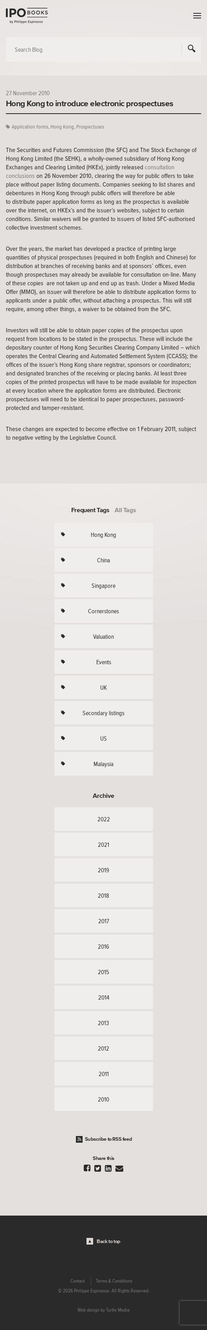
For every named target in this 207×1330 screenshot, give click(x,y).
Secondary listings (103, 712)
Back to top (109, 1241)
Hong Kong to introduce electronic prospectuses (89, 103)
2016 (103, 946)
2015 (103, 971)
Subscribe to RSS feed (108, 1139)
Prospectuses (90, 127)
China (103, 560)
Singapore (103, 585)
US (103, 738)
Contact (77, 1281)
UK (103, 687)
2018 (103, 895)
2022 (103, 819)
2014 (103, 997)
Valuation (103, 636)
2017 (103, 920)
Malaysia (103, 763)
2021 (103, 844)
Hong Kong (62, 127)
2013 (103, 1022)
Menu (195, 16)
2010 (103, 1099)
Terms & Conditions (114, 1281)
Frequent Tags (90, 509)
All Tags (125, 509)
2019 (103, 869)
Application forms (30, 127)
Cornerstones (103, 610)
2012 (103, 1048)
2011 (104, 1073)
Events (103, 661)
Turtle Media (118, 1310)
